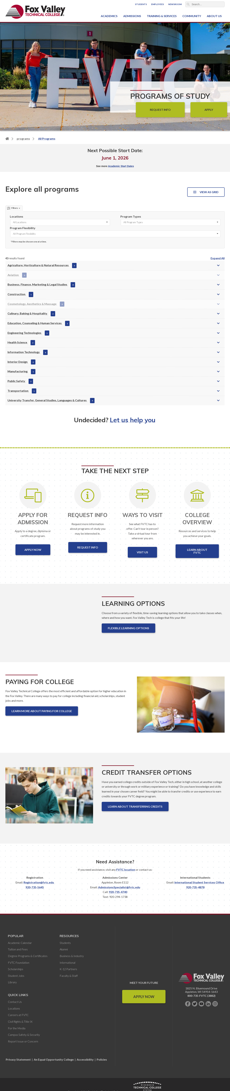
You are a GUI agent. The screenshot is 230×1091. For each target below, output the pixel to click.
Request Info (160, 109)
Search (188, 4)
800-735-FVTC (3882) (201, 995)
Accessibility (85, 1059)
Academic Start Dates (121, 166)
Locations (16, 216)
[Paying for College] (181, 708)
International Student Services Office (199, 882)
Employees (157, 4)
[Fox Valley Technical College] (35, 12)
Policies (102, 1059)
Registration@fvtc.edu (39, 882)
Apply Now (32, 549)
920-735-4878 (195, 887)
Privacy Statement (18, 1059)
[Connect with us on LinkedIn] (208, 1003)
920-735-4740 (118, 892)
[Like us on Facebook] (187, 1003)
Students (141, 4)
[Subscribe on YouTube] (201, 1003)
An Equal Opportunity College (54, 1059)
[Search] (205, 4)
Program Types (130, 216)
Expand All (218, 258)
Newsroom (175, 4)
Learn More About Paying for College (42, 711)
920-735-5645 (35, 887)
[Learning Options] (49, 623)
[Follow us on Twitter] (194, 1003)
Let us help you (132, 420)
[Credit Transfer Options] (49, 798)
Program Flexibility (22, 228)
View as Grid (205, 192)
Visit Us (142, 552)
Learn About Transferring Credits (135, 806)
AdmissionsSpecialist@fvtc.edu (119, 887)
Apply (208, 109)
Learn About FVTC (197, 551)
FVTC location (125, 869)
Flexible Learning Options (128, 628)
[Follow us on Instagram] (215, 1003)
